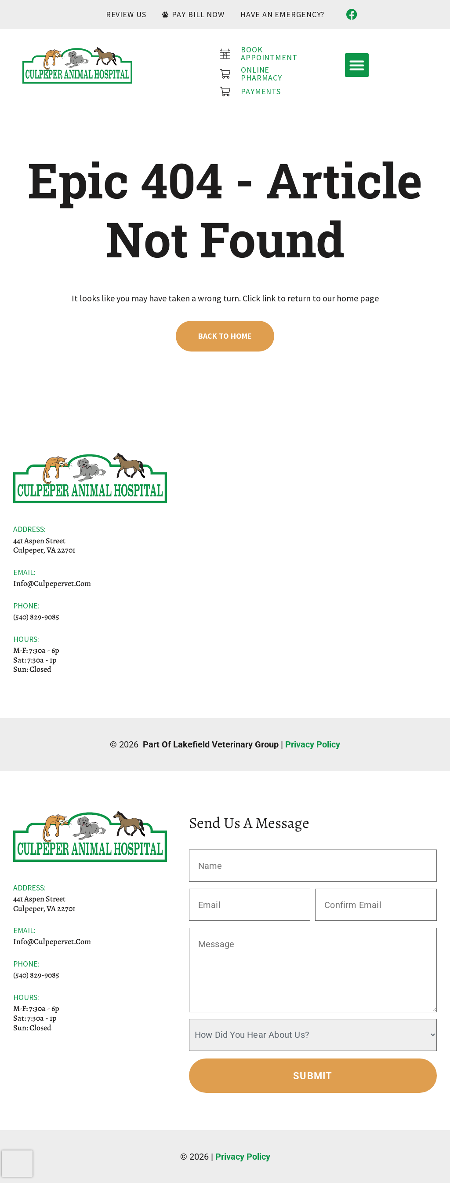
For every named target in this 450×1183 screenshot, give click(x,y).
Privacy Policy (312, 744)
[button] (357, 65)
